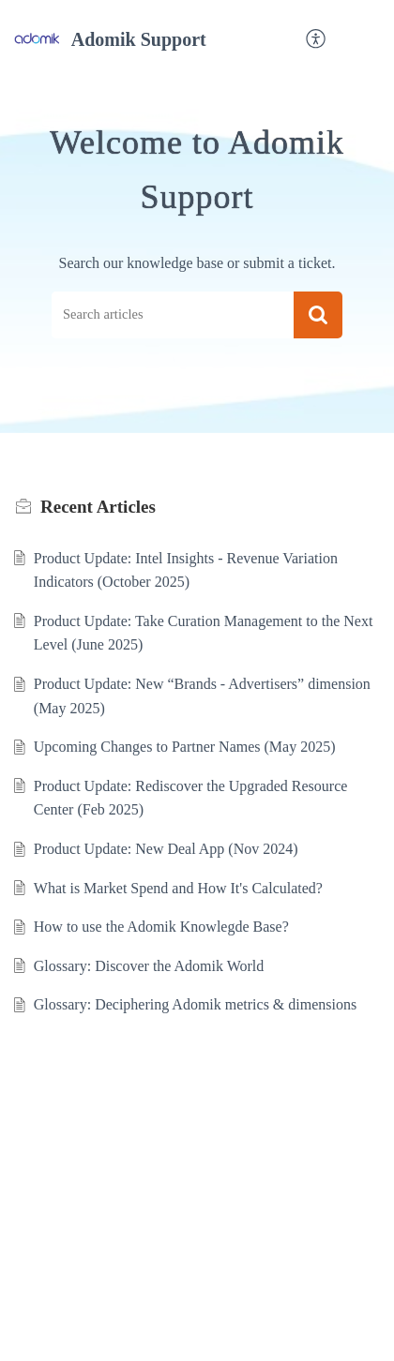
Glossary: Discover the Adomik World (149, 966)
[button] (317, 40)
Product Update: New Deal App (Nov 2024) (166, 849)
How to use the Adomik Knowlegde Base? (161, 927)
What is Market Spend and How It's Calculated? (178, 888)
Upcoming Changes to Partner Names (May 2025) (185, 747)
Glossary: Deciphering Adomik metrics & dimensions (195, 1004)
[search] (173, 315)
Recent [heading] (98, 506)
